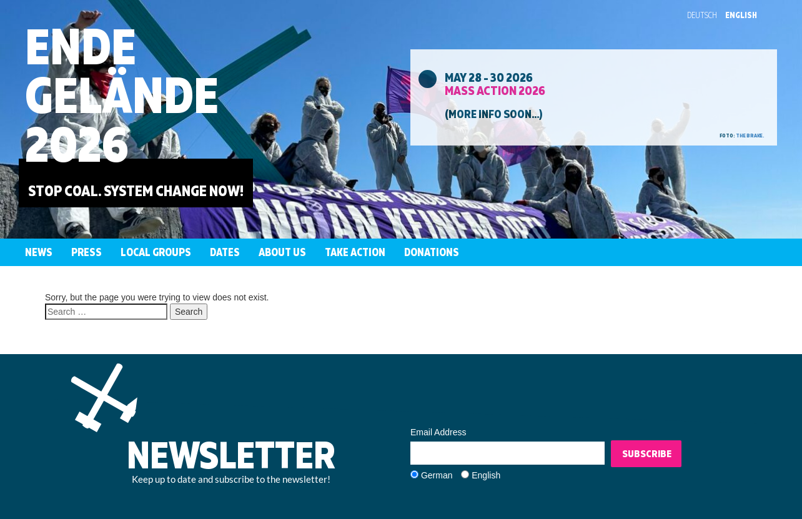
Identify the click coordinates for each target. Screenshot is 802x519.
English (741, 15)
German (437, 475)
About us (282, 252)
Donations (431, 252)
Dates (225, 252)
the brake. (750, 135)
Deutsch (702, 15)
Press (86, 252)
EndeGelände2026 (122, 94)
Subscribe (646, 453)
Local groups (156, 252)
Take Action (355, 252)
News (38, 252)
